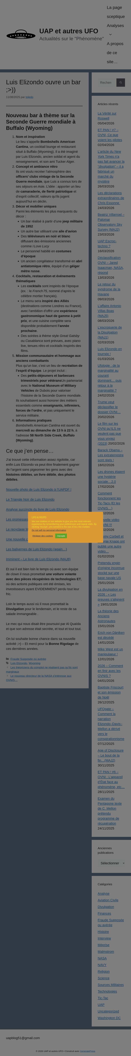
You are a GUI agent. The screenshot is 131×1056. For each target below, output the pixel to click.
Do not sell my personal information (49, 530)
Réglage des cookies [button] (43, 536)
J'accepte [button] (61, 536)
